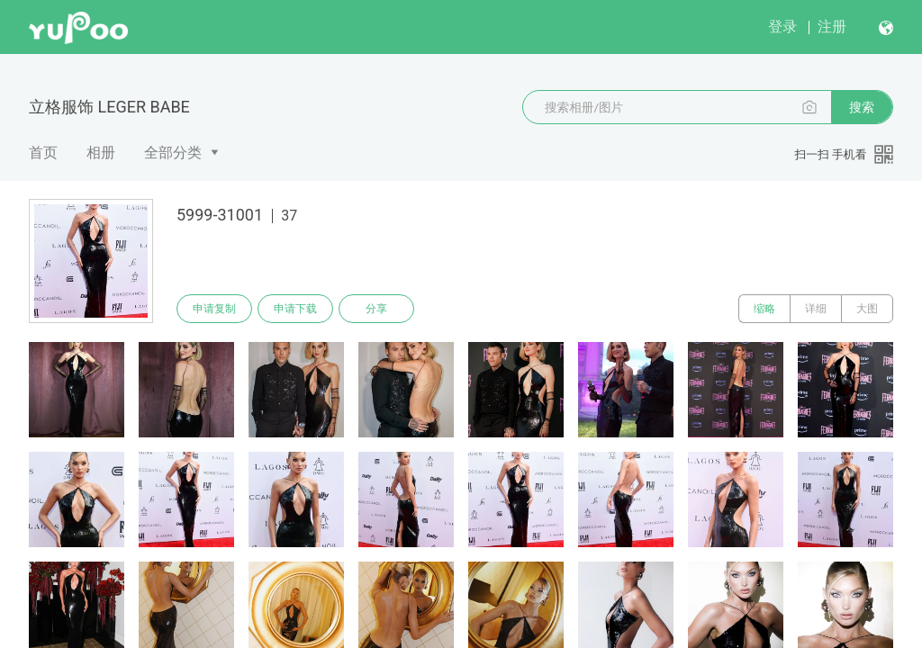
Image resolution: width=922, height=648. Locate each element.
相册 (100, 152)
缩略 (764, 308)
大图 (867, 308)
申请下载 (295, 308)
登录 (782, 26)
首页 (43, 152)
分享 (376, 308)
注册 (832, 26)
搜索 (861, 107)
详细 (816, 308)
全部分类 (173, 152)
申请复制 (214, 308)
